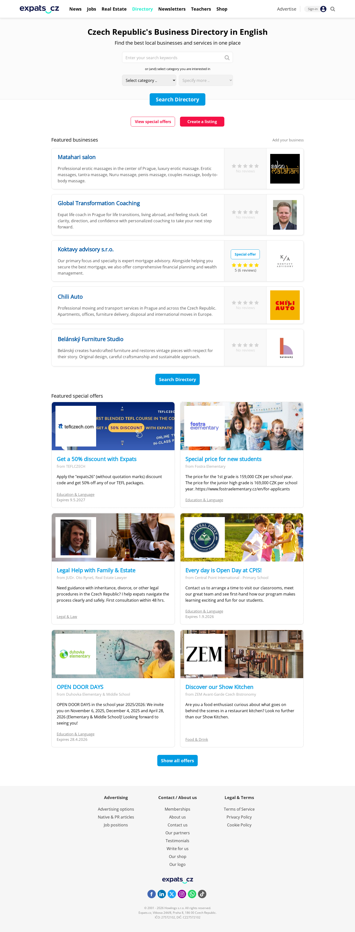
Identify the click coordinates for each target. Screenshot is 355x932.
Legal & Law (67, 616)
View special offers (153, 121)
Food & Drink (196, 739)
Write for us (178, 848)
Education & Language (75, 494)
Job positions (116, 825)
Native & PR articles (116, 817)
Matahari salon (77, 157)
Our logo (177, 864)
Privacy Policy (239, 817)
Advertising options (116, 809)
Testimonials (177, 840)
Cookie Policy (239, 825)
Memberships (177, 809)
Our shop (177, 856)
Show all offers (177, 761)
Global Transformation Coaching (99, 203)
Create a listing (202, 121)
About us (177, 817)
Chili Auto (70, 296)
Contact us (178, 825)
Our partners (177, 833)
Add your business (288, 139)
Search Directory (177, 99)
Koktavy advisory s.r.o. (86, 249)
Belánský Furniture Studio (90, 339)
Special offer (245, 254)
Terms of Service (239, 809)
